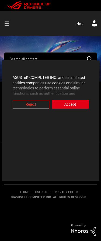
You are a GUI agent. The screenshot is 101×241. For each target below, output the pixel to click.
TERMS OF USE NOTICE (36, 192)
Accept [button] (71, 104)
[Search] (50, 58)
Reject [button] (30, 104)
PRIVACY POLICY (67, 192)
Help (80, 23)
